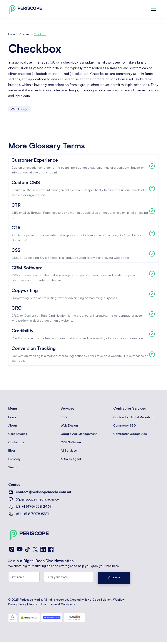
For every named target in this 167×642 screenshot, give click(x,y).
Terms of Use (38, 604)
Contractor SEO (124, 425)
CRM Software (71, 442)
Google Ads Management (79, 433)
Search (13, 467)
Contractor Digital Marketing (133, 417)
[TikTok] (27, 549)
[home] (25, 9)
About (12, 425)
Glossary (25, 34)
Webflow (118, 599)
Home (11, 34)
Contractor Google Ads (130, 433)
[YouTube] (19, 549)
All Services (69, 450)
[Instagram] (11, 549)
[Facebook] (50, 549)
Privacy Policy (17, 604)
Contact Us (16, 442)
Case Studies (17, 433)
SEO (64, 417)
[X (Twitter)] (35, 549)
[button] (153, 8)
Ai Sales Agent (71, 459)
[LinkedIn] (43, 549)
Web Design (69, 425)
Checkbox (40, 34)
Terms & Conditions (62, 604)
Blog (11, 450)
